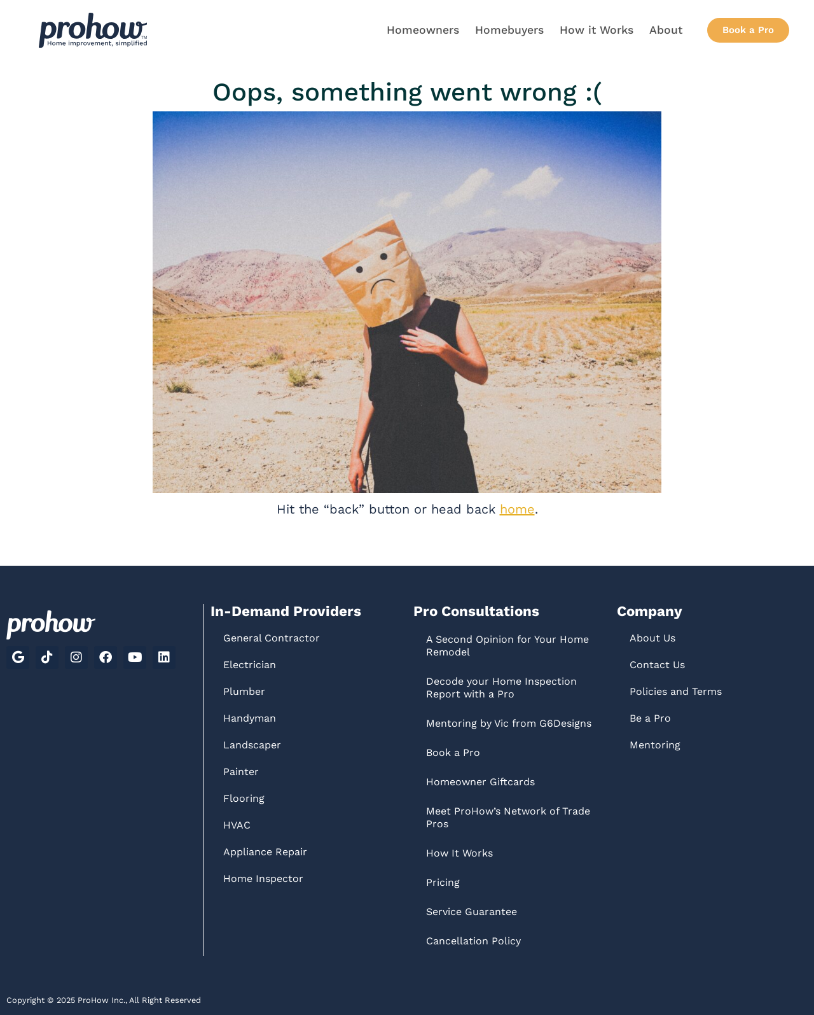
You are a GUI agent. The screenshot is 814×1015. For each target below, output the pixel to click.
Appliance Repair (265, 852)
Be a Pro (650, 718)
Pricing (443, 882)
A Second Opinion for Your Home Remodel (507, 645)
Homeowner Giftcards (480, 782)
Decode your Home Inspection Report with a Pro (501, 687)
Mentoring (655, 745)
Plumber (244, 691)
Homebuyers (509, 30)
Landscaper (252, 745)
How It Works (459, 853)
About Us (652, 638)
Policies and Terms (676, 691)
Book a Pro (453, 752)
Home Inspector (263, 878)
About (665, 30)
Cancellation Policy (473, 941)
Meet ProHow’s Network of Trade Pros (508, 817)
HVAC (237, 825)
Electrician (249, 665)
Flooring (244, 798)
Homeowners (423, 30)
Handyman (249, 718)
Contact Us (657, 665)
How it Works (596, 30)
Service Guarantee (471, 912)
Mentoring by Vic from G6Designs (508, 723)
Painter (241, 772)
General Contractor (271, 638)
